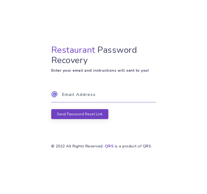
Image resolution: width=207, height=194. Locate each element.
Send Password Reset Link (80, 114)
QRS (109, 146)
